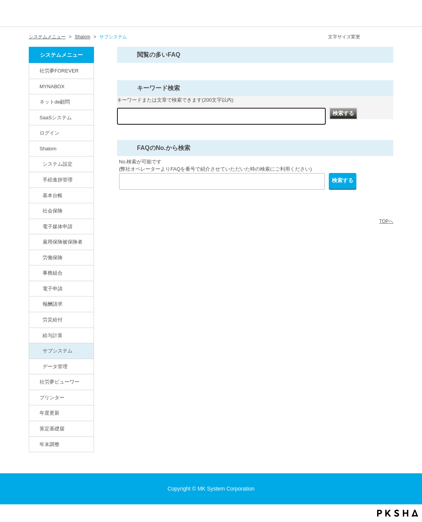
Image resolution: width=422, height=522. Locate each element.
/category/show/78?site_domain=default (38, 335)
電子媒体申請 (58, 226)
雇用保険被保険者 (62, 242)
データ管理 (55, 366)
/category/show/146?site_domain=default (35, 70)
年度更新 (49, 413)
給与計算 (53, 335)
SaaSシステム (56, 117)
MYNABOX (52, 86)
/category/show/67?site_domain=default (35, 148)
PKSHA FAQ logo (397, 513)
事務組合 (53, 273)
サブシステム (58, 351)
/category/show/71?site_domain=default (38, 226)
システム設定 (58, 164)
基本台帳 (53, 195)
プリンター (52, 397)
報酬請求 (53, 304)
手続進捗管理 (58, 180)
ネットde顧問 (55, 102)
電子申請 (53, 288)
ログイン (49, 133)
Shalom (83, 37)
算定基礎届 (52, 428)
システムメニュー (47, 37)
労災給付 (53, 320)
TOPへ (386, 221)
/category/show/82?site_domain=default (35, 101)
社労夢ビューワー (59, 382)
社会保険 (53, 211)
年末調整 (49, 444)
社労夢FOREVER (59, 71)
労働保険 (53, 257)
